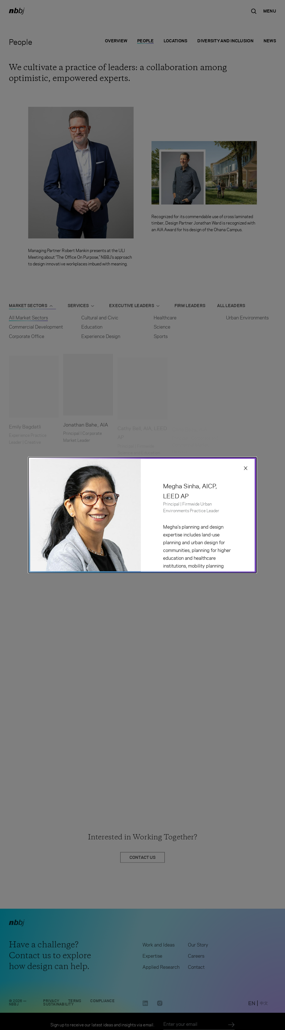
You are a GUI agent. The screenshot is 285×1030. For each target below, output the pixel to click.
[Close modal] (246, 468)
